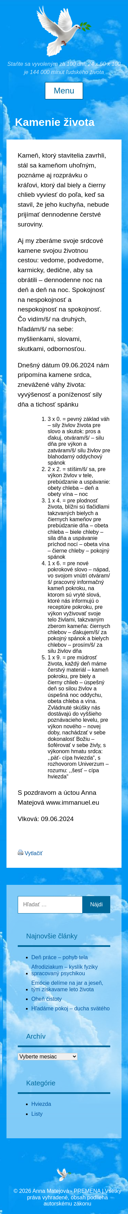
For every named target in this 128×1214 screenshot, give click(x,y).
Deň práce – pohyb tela (59, 957)
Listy (37, 1114)
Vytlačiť (34, 853)
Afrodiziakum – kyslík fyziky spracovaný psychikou (64, 970)
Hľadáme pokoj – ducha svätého (70, 1008)
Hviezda (41, 1104)
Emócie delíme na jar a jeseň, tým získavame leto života (67, 986)
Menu (64, 91)
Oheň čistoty (46, 999)
